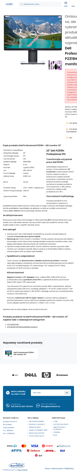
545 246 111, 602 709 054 (22, 406)
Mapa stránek (22, 470)
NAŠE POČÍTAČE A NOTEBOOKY (59, 428)
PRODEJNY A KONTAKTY (37, 424)
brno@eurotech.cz (50, 406)
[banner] (9, 4)
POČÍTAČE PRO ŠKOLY (60, 424)
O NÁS (55, 421)
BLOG (55, 435)
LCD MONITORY (13, 324)
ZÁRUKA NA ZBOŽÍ (35, 427)
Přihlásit (67, 392)
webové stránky (57, 468)
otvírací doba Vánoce (36, 436)
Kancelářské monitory (29, 327)
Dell (70, 138)
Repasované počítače (36, 433)
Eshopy (47, 468)
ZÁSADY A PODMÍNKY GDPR (38, 430)
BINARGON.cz (69, 468)
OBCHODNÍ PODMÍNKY (36, 421)
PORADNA (56, 432)
